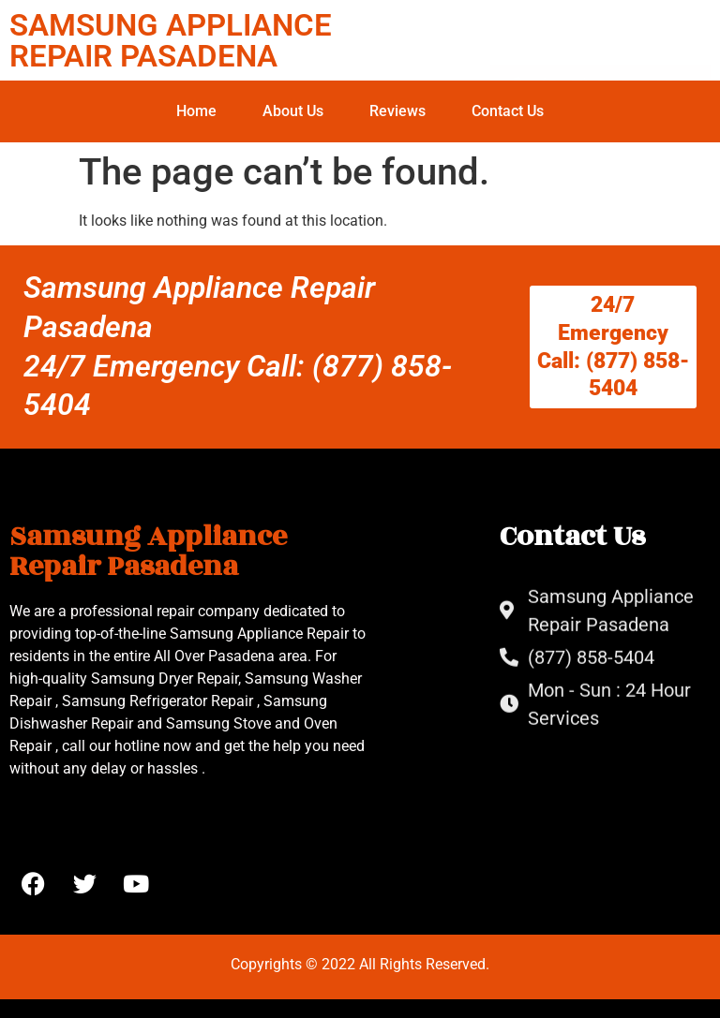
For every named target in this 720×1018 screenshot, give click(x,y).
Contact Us (508, 111)
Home (196, 111)
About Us (292, 111)
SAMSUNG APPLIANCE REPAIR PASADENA (170, 40)
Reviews (397, 111)
